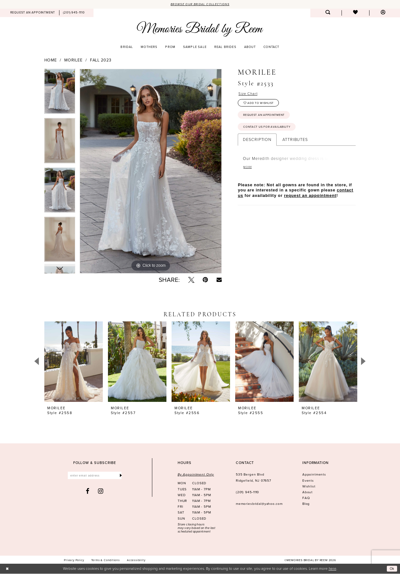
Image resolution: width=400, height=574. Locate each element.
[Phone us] (74, 13)
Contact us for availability (268, 130)
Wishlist (309, 486)
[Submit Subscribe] (120, 476)
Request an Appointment (266, 117)
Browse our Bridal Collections (200, 4)
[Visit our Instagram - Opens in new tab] (100, 492)
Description (257, 144)
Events (308, 480)
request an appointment (310, 200)
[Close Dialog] (7, 569)
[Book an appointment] (32, 13)
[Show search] (328, 13)
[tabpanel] (60, 94)
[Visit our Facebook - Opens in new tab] (88, 492)
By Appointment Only (196, 475)
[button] (383, 13)
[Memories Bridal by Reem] (200, 29)
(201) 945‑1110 (247, 492)
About (307, 492)
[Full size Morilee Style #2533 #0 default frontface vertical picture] (150, 172)
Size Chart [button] (248, 94)
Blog (306, 504)
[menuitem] (32, 13)
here (332, 568)
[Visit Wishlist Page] (355, 13)
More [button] (248, 171)
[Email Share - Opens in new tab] (219, 279)
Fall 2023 (100, 60)
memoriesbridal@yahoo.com (259, 504)
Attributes (295, 144)
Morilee (73, 60)
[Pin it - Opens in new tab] (205, 280)
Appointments (314, 475)
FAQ (306, 498)
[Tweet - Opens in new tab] (191, 280)
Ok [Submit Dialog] (392, 569)
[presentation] (73, 362)
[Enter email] (94, 476)
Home (50, 60)
